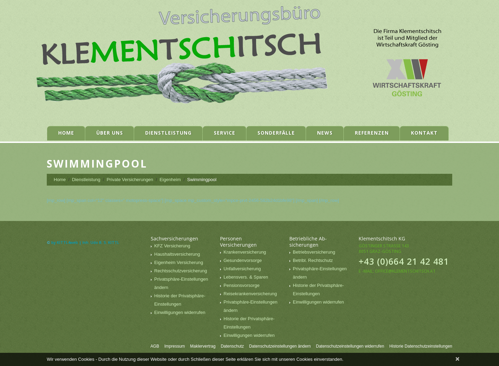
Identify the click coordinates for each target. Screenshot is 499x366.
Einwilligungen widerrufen (179, 312)
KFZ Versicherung (172, 245)
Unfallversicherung (242, 268)
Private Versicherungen (130, 179)
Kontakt (424, 132)
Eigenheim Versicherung (178, 262)
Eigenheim (170, 179)
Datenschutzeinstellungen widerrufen (350, 346)
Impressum (174, 346)
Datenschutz (232, 346)
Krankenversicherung (245, 252)
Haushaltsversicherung (177, 254)
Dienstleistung (168, 132)
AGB (154, 346)
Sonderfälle (276, 132)
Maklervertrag (203, 346)
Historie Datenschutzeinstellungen (420, 346)
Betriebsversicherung (314, 252)
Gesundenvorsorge (243, 260)
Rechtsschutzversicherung (180, 270)
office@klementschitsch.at (405, 271)
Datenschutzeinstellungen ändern (280, 346)
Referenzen (372, 132)
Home (66, 132)
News (325, 132)
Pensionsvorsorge (242, 285)
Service (224, 132)
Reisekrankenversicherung (250, 293)
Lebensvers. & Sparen (246, 277)
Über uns (109, 132)
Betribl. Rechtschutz (313, 260)
